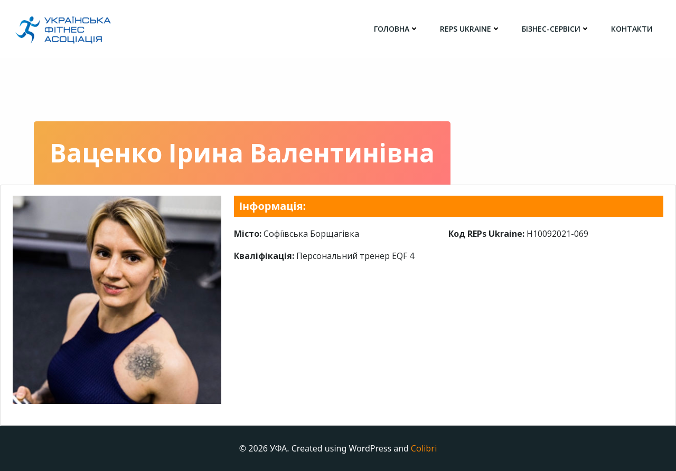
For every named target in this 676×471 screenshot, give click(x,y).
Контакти (632, 29)
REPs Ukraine (470, 29)
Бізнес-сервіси (556, 29)
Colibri (424, 448)
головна (396, 29)
